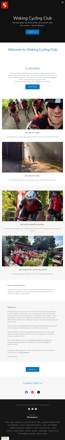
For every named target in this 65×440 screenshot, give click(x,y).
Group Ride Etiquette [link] (33, 425)
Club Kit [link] (28, 428)
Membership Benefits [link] (16, 428)
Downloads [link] (43, 431)
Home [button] (7, 422)
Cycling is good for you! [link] (42, 428)
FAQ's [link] (44, 425)
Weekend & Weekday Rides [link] (51, 422)
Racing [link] (22, 425)
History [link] (28, 431)
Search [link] (44, 434)
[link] (4, 2)
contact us (53, 77)
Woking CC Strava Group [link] (15, 431)
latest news (32, 87)
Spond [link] (39, 434)
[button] (62, 2)
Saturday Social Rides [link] (32, 422)
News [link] (12, 422)
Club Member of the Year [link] (26, 434)
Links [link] (54, 428)
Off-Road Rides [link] (13, 425)
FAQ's (38, 81)
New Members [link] (52, 425)
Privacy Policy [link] (54, 431)
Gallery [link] (35, 431)
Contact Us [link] (19, 422)
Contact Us (32, 32)
